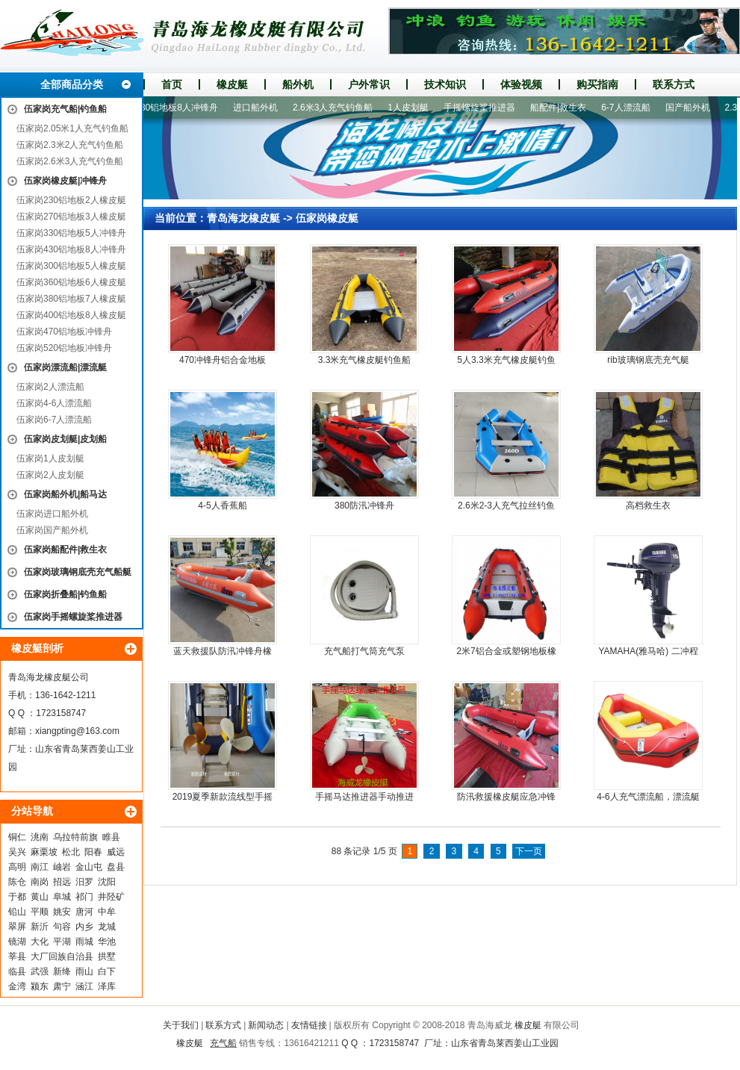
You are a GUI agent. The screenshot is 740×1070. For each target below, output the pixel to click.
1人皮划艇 (415, 107)
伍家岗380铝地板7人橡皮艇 (71, 298)
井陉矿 (111, 897)
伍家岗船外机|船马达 (65, 494)
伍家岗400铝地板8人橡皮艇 (71, 315)
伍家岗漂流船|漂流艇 (65, 367)
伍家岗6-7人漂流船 (54, 419)
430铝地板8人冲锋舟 (184, 107)
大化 (40, 941)
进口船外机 (262, 107)
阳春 (93, 852)
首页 (171, 84)
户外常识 (369, 84)
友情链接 (309, 1025)
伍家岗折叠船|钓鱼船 (65, 594)
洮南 (40, 837)
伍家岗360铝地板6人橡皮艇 (71, 282)
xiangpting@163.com (77, 731)
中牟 (107, 911)
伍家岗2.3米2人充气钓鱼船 (69, 145)
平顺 (40, 911)
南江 (40, 867)
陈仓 (17, 882)
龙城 (107, 926)
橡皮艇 (232, 84)
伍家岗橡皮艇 (327, 218)
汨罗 (84, 882)
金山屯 (88, 867)
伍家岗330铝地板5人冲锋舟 (71, 233)
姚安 (62, 911)
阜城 (62, 897)
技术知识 (445, 84)
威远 (116, 852)
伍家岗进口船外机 (52, 513)
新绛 (62, 971)
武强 (40, 971)
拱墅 (107, 956)
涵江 (84, 986)
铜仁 (17, 837)
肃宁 (62, 986)
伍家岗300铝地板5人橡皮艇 (71, 266)
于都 (17, 897)
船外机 (298, 84)
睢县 (111, 837)
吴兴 (17, 852)
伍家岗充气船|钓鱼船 (65, 109)
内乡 (84, 926)
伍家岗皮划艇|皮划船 (65, 439)
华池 (107, 941)
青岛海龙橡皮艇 (243, 218)
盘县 (116, 867)
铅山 (17, 911)
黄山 (40, 897)
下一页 (528, 851)
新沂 (40, 926)
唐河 (84, 911)
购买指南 (597, 84)
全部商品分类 (71, 84)
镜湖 (17, 941)
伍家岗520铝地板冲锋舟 (64, 348)
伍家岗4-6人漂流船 (54, 403)
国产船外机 (695, 107)
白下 (107, 971)
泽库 (107, 986)
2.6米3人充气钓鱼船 (340, 107)
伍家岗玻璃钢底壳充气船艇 (77, 572)
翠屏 (17, 926)
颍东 (40, 986)
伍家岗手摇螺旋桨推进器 (73, 617)
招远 (62, 882)
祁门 (84, 897)
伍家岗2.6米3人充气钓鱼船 (69, 161)
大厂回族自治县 (62, 956)
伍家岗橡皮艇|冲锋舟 (65, 180)
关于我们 (181, 1025)
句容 (62, 926)
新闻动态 (266, 1025)
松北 (71, 852)
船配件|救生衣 (566, 107)
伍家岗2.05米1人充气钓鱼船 (72, 128)
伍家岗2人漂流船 (50, 387)
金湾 (17, 986)
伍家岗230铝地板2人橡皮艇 (71, 200)
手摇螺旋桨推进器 (487, 107)
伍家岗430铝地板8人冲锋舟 (71, 249)
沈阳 (107, 882)
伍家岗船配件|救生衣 (65, 549)
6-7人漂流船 (633, 107)
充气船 (223, 1043)
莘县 (17, 956)
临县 (17, 971)
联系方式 (673, 84)
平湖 (62, 941)
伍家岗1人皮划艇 (50, 458)
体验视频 (521, 84)
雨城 (84, 941)
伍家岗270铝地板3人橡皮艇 (71, 216)
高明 (17, 867)
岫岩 (62, 867)
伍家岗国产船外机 (52, 530)
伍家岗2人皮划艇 (50, 475)
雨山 (84, 971)
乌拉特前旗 (75, 837)
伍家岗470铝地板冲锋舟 (64, 331)
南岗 (40, 882)
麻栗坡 (44, 852)
